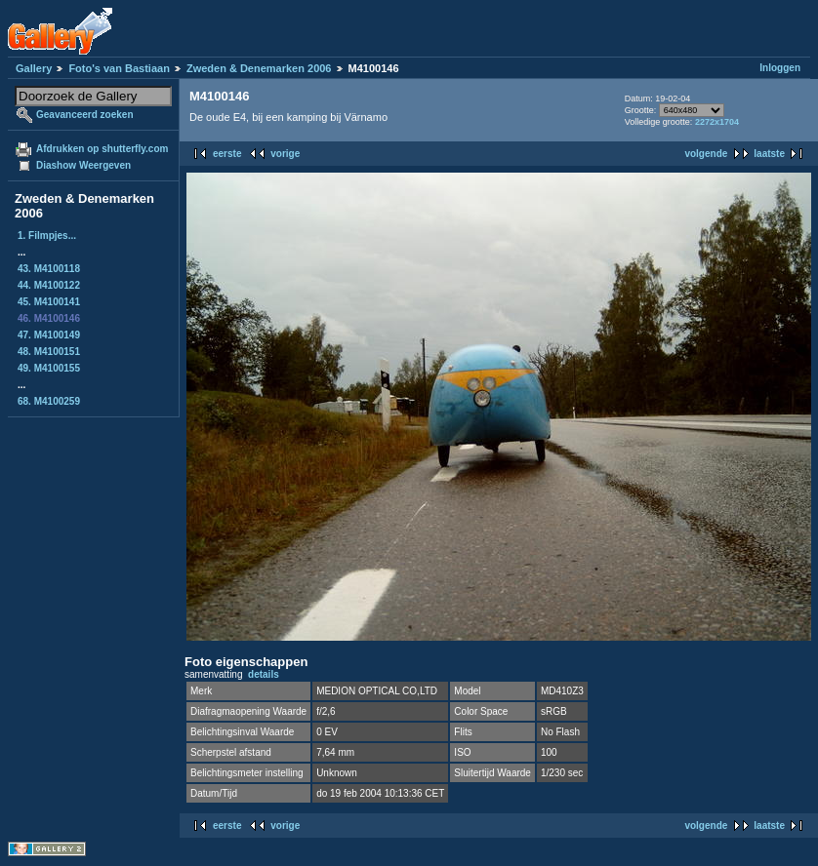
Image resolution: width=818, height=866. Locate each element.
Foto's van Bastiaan (118, 68)
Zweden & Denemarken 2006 (259, 68)
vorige (285, 153)
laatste (769, 153)
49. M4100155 (49, 368)
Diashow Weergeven (83, 165)
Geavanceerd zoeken (85, 114)
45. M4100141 (49, 301)
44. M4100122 (49, 285)
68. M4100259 (49, 401)
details (263, 674)
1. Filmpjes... (47, 235)
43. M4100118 (49, 268)
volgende (705, 153)
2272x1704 (717, 122)
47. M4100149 (49, 335)
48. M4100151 (49, 351)
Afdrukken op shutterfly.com (102, 148)
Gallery (34, 68)
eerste (227, 153)
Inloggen (779, 67)
